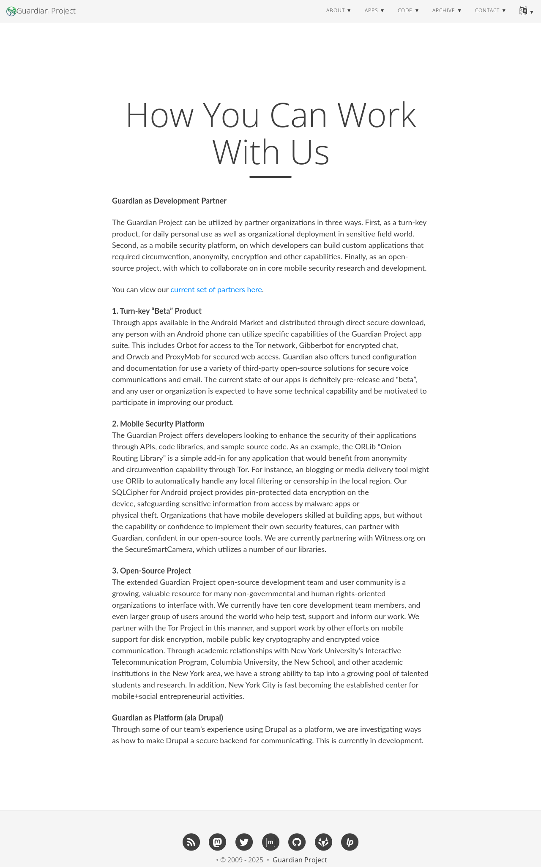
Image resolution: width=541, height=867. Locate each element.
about (335, 18)
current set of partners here (216, 289)
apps (371, 18)
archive (443, 18)
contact (487, 18)
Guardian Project (41, 19)
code (405, 18)
